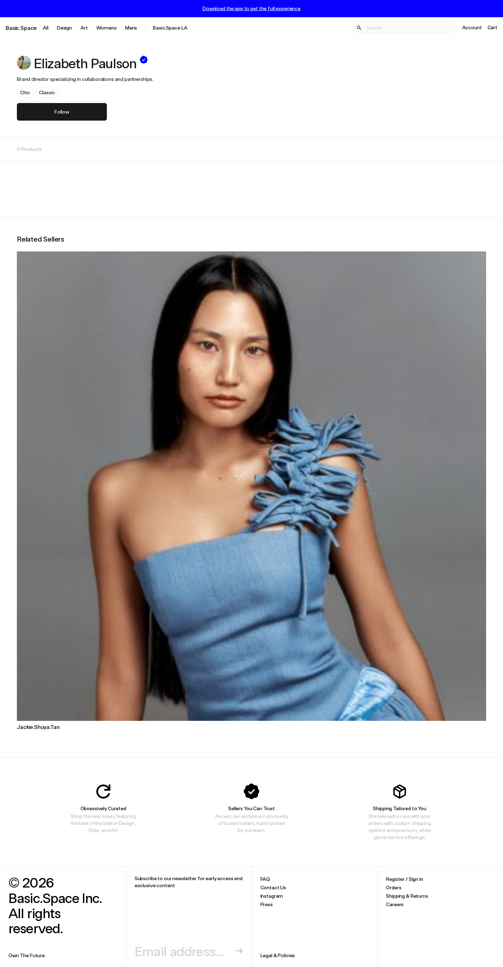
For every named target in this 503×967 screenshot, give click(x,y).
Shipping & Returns (407, 896)
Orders (393, 887)
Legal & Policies (277, 955)
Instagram (271, 896)
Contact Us (273, 887)
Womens (106, 28)
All (46, 28)
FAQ (265, 879)
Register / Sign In (404, 879)
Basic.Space (21, 27)
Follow (61, 112)
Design (64, 28)
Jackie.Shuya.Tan (38, 726)
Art (84, 28)
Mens (131, 28)
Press (266, 904)
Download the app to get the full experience (251, 8)
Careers (395, 904)
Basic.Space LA (170, 28)
